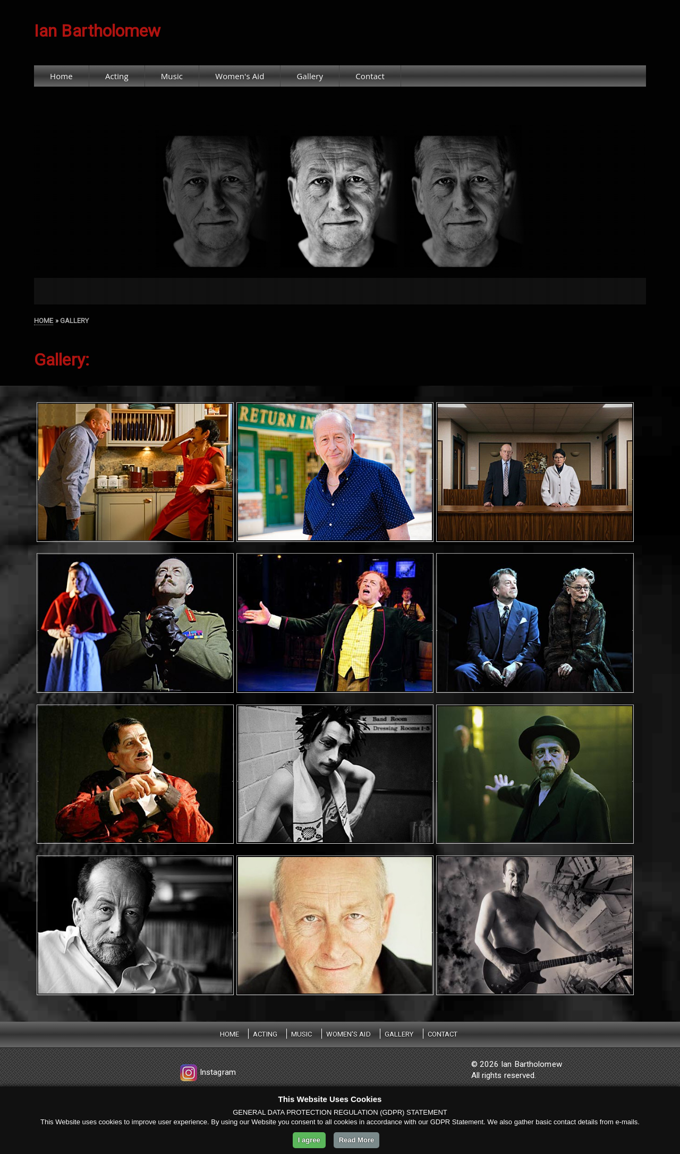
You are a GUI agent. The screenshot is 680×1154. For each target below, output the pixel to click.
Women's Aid (239, 76)
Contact (370, 76)
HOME (43, 321)
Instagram (206, 1072)
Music (172, 76)
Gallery (310, 76)
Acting (117, 76)
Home (61, 76)
